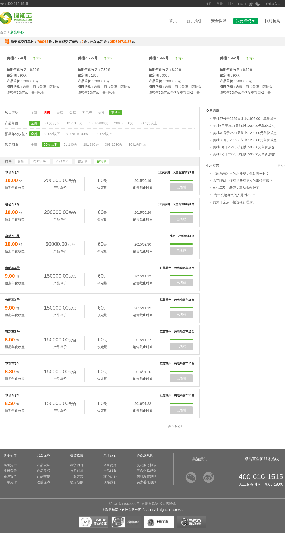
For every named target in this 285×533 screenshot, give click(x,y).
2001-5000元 (124, 123)
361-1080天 (114, 144)
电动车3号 (12, 236)
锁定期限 (76, 482)
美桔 (60, 112)
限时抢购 (272, 21)
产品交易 (43, 476)
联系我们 (110, 482)
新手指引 (194, 21)
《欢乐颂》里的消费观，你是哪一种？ (241, 173)
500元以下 (52, 123)
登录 (220, 3)
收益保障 (43, 482)
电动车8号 (12, 363)
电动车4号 (12, 268)
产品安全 (43, 465)
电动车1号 (12, 172)
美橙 (47, 112)
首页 (173, 21)
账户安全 (10, 476)
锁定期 (83, 161)
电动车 (116, 112)
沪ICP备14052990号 (124, 504)
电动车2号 (12, 204)
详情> (36, 58)
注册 (208, 3)
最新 (21, 161)
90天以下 (51, 144)
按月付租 (76, 471)
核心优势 (110, 476)
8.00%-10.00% (77, 134)
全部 (34, 112)
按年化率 (40, 161)
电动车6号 (12, 332)
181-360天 (91, 144)
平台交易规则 (147, 471)
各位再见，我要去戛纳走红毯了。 (238, 188)
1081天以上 (137, 144)
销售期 (102, 161)
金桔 (73, 112)
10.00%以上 (103, 134)
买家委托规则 (147, 482)
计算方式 (76, 476)
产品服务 (110, 471)
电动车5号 (12, 300)
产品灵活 (43, 471)
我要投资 (246, 20)
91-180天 (70, 144)
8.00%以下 (52, 134)
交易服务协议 (147, 465)
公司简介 (110, 465)
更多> (281, 165)
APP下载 (235, 3)
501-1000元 (74, 123)
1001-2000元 (99, 123)
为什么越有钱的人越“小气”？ (234, 195)
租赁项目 (76, 465)
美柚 (102, 112)
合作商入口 (273, 3)
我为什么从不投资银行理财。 (234, 202)
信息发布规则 (147, 476)
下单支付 (10, 482)
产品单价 (63, 161)
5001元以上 (148, 123)
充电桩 (87, 112)
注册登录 (10, 471)
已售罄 (181, 187)
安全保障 (218, 21)
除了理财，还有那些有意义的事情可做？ (243, 181)
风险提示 (10, 465)
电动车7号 (12, 395)
